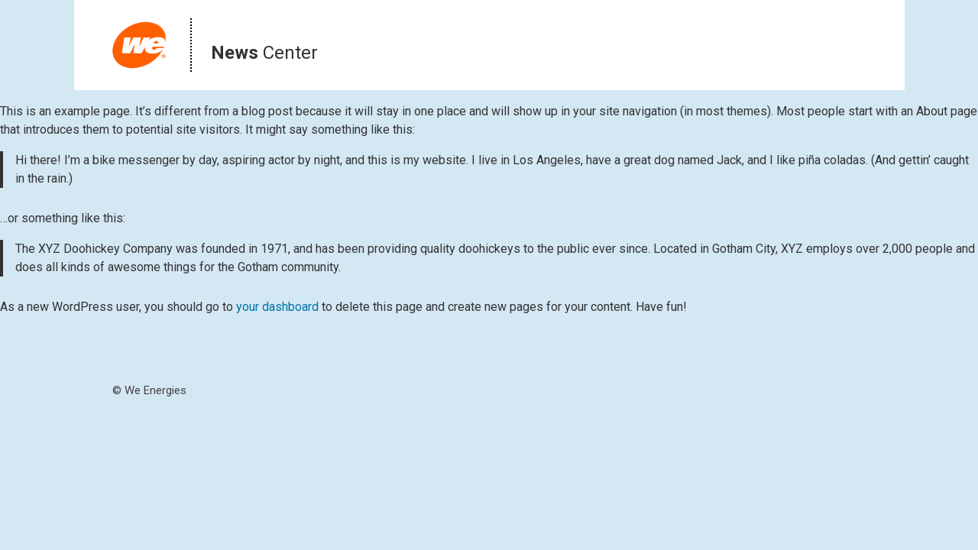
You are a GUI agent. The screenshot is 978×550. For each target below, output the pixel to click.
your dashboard (277, 306)
